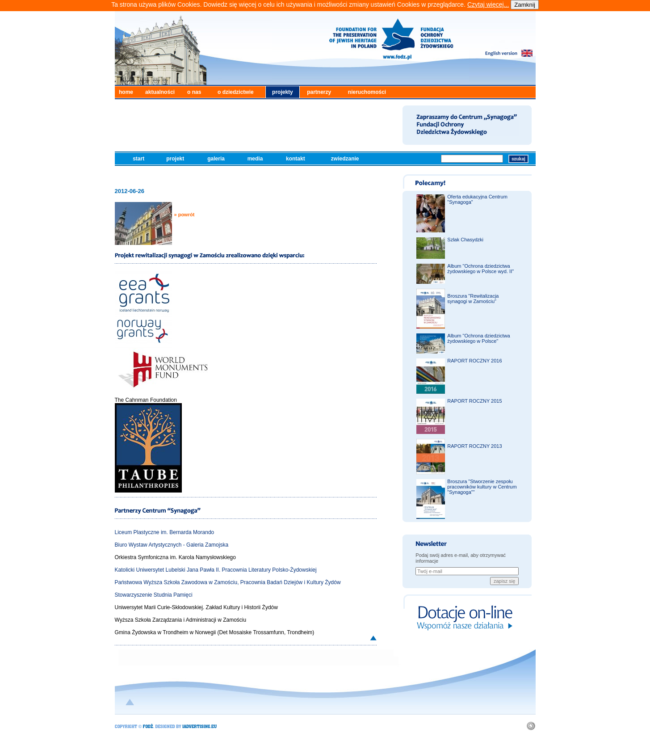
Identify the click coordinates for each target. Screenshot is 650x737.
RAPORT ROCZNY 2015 (474, 401)
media (256, 159)
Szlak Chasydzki (465, 239)
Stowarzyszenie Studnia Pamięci (154, 595)
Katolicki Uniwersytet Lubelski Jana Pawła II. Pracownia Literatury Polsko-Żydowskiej (216, 570)
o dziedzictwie (236, 92)
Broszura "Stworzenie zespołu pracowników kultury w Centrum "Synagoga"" (481, 487)
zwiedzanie (346, 159)
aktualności (160, 92)
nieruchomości (367, 92)
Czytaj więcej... (488, 4)
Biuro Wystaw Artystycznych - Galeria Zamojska (172, 545)
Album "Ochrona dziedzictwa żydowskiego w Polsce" (478, 338)
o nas (194, 92)
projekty (282, 92)
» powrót (184, 214)
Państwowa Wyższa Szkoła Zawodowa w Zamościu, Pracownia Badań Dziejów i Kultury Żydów (228, 582)
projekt (176, 159)
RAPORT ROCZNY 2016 (474, 360)
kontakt (296, 159)
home (126, 92)
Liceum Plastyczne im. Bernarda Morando (164, 532)
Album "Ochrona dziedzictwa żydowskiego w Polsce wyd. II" (480, 268)
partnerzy (319, 92)
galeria (217, 159)
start (139, 159)
